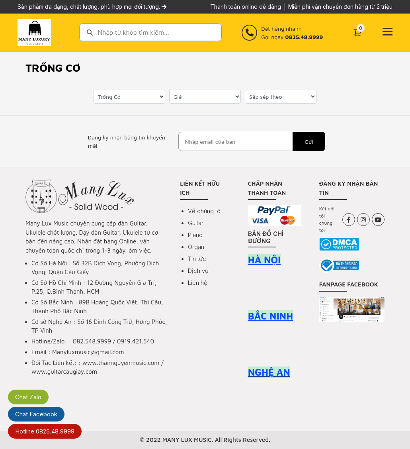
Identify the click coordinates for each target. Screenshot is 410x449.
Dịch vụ (198, 270)
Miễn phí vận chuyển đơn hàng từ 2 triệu (340, 6)
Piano (195, 235)
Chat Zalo (28, 397)
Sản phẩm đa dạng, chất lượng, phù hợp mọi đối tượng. (92, 6)
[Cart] (357, 32)
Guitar (195, 223)
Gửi (309, 141)
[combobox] (150, 32)
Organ (196, 247)
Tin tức (197, 259)
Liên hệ (197, 282)
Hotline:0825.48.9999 (44, 431)
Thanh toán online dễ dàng (245, 6)
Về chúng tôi (205, 211)
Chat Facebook (36, 414)
